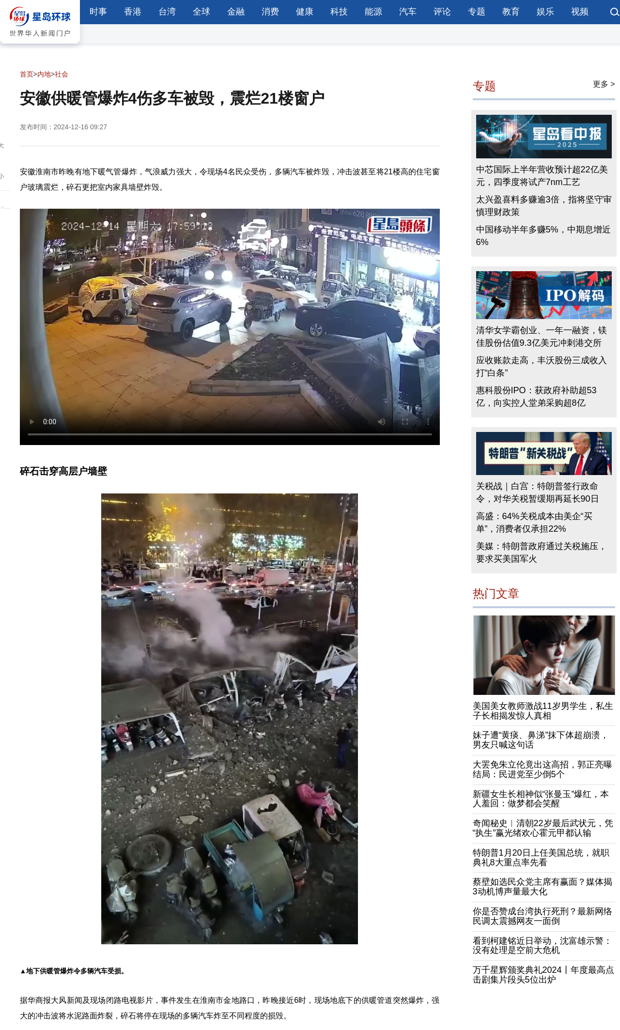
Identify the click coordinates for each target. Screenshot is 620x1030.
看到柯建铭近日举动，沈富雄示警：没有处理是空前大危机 (542, 945)
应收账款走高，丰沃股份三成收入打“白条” (541, 366)
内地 (44, 74)
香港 (132, 11)
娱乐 (545, 11)
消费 (270, 11)
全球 (201, 11)
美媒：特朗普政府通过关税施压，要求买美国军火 (541, 552)
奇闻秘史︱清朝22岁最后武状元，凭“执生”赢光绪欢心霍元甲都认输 (543, 828)
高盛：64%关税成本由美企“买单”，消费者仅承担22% (534, 522)
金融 (236, 11)
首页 (26, 74)
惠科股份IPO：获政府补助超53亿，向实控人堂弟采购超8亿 (536, 396)
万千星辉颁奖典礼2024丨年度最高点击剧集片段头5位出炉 (543, 974)
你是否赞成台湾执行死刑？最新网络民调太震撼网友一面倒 (542, 916)
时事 (98, 11)
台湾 (167, 11)
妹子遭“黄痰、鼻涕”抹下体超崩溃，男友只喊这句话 (541, 740)
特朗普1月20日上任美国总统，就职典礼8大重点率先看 (541, 857)
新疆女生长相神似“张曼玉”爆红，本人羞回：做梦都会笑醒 (541, 799)
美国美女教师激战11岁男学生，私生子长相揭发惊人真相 (543, 711)
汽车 (408, 11)
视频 (580, 11)
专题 (476, 11)
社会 (61, 74)
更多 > (604, 84)
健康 (304, 11)
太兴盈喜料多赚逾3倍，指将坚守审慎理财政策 (544, 206)
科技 (339, 11)
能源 (373, 11)
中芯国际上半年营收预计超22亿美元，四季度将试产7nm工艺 (542, 176)
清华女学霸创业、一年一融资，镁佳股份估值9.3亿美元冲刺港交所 (541, 336)
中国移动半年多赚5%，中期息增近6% (543, 236)
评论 (442, 11)
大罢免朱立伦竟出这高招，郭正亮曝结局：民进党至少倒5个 (542, 769)
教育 (511, 11)
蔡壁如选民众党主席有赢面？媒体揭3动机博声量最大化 (542, 886)
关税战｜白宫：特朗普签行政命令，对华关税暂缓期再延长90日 (537, 492)
